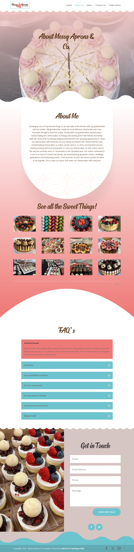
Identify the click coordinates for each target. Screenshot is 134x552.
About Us (79, 5)
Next (117, 284)
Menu (89, 5)
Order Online (115, 5)
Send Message (106, 512)
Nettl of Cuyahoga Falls (73, 548)
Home (69, 5)
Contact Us (100, 5)
